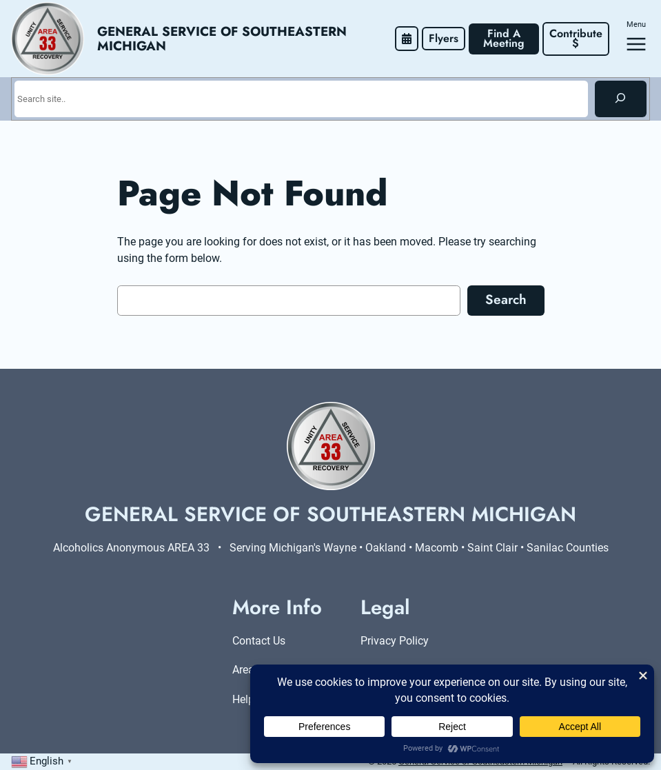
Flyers (443, 38)
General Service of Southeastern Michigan (224, 39)
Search (506, 299)
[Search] (621, 98)
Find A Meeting (504, 38)
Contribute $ (577, 38)
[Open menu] (636, 44)
